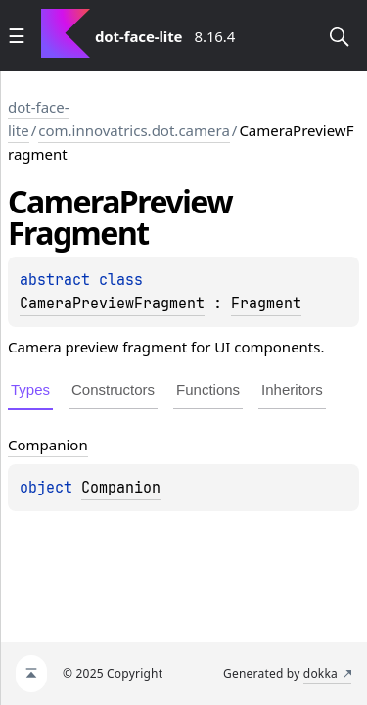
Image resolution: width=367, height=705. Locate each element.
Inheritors (292, 389)
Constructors (113, 389)
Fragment (266, 303)
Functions (208, 389)
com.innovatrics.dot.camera (134, 130)
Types (30, 389)
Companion (121, 487)
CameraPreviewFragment (112, 303)
